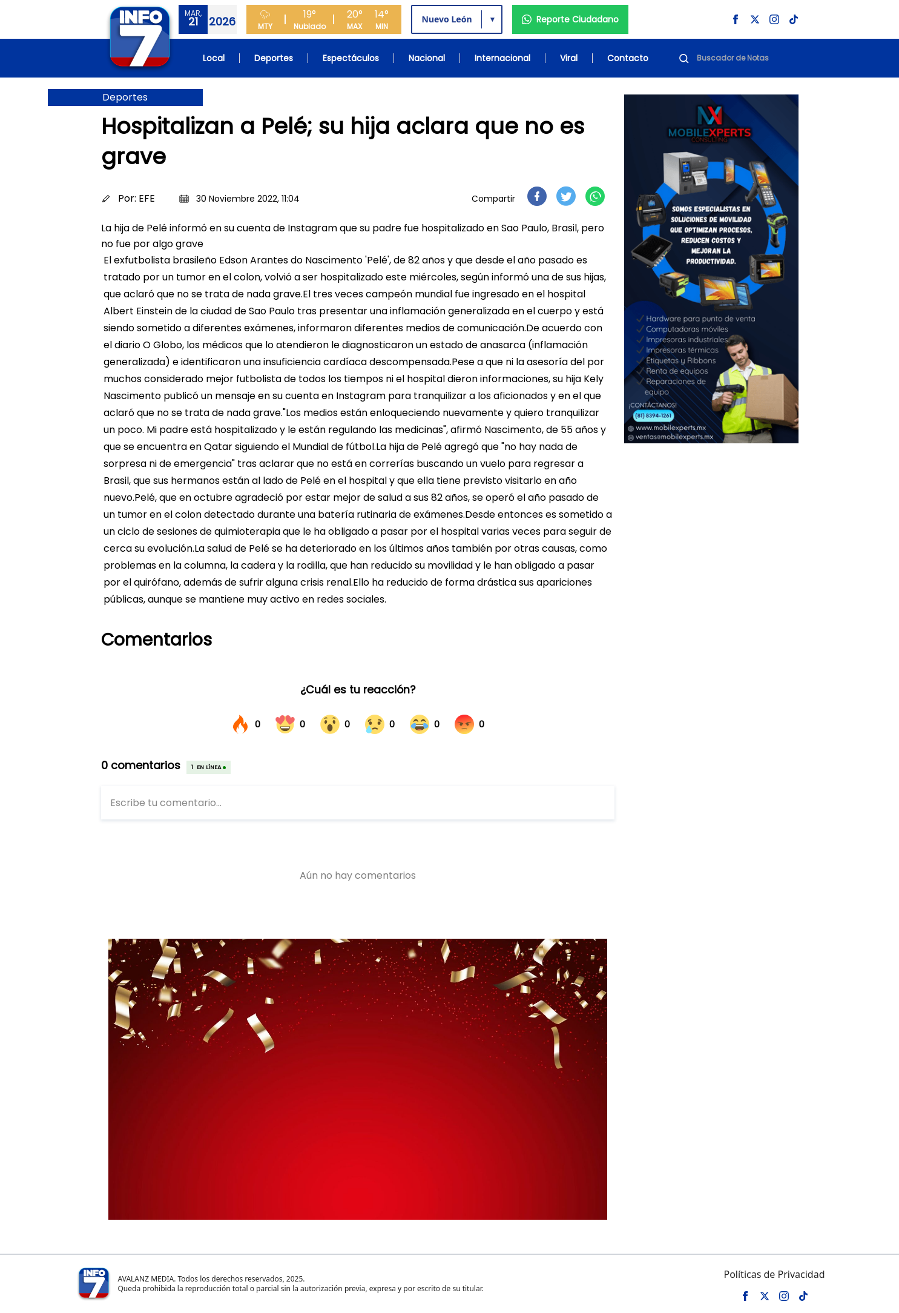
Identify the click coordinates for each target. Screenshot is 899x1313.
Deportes (273, 58)
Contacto (627, 58)
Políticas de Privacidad (774, 1274)
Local (214, 58)
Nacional (427, 58)
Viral (569, 58)
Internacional (502, 58)
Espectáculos (351, 58)
